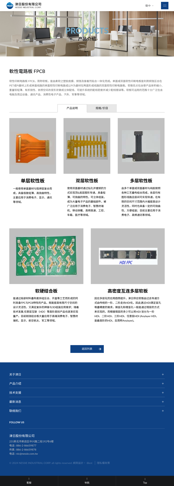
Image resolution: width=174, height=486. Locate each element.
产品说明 (72, 108)
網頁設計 (78, 462)
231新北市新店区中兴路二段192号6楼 (31, 441)
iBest (89, 462)
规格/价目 (102, 108)
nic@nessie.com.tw (27, 453)
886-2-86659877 (26, 445)
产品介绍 (15, 383)
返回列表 (87, 348)
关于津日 (15, 374)
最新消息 (15, 401)
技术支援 (15, 392)
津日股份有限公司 (24, 5)
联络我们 (15, 410)
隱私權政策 (103, 462)
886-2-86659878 (26, 449)
